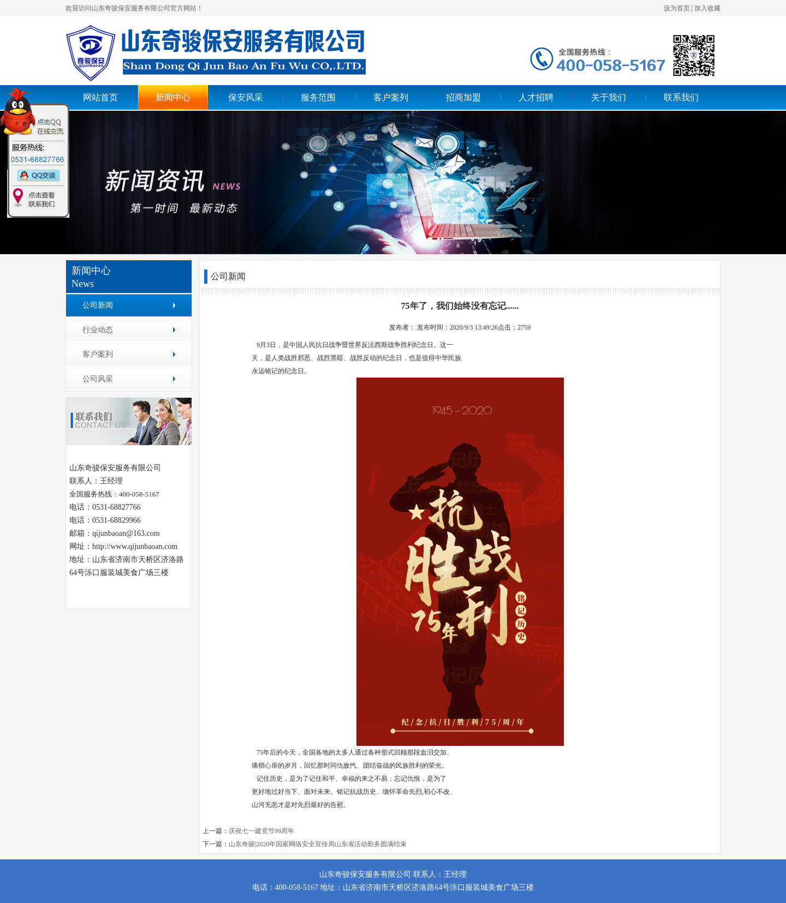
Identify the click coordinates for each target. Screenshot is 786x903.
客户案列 (390, 97)
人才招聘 (536, 97)
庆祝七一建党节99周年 (261, 831)
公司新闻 (97, 305)
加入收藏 (707, 8)
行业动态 (97, 330)
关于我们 (608, 97)
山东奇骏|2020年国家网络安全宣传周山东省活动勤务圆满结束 (318, 844)
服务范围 (318, 97)
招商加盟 (463, 97)
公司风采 (97, 379)
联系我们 (681, 97)
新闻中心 (173, 97)
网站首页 (100, 97)
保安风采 (245, 97)
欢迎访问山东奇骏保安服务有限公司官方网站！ (134, 8)
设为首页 (677, 8)
